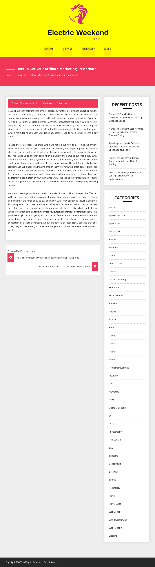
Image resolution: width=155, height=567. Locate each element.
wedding (113, 536)
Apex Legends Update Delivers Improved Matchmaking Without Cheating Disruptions (125, 147)
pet (111, 416)
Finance (112, 311)
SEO (111, 448)
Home (112, 359)
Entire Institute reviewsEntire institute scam (56, 212)
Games (107, 48)
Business (48, 103)
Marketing (114, 391)
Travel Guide (115, 504)
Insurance (114, 376)
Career (112, 255)
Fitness (113, 319)
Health (112, 351)
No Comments (63, 103)
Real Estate (115, 440)
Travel (112, 496)
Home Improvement (119, 367)
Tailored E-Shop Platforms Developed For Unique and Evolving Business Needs (125, 117)
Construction (115, 263)
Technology (88, 48)
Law (111, 383)
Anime (112, 207)
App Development (118, 215)
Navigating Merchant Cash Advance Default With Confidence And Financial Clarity (126, 132)
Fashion (113, 303)
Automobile (114, 231)
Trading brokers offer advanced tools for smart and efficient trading (124, 161)
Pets (111, 424)
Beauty (112, 239)
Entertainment (116, 295)
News (112, 400)
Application (114, 223)
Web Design (114, 512)
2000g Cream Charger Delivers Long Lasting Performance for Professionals (126, 176)
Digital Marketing (117, 279)
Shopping (67, 48)
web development (118, 520)
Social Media (115, 464)
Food (111, 327)
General (48, 48)
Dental (112, 271)
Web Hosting (115, 528)
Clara (16, 103)
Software (114, 472)
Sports (112, 480)
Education (114, 287)
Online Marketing (117, 407)
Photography (115, 431)
